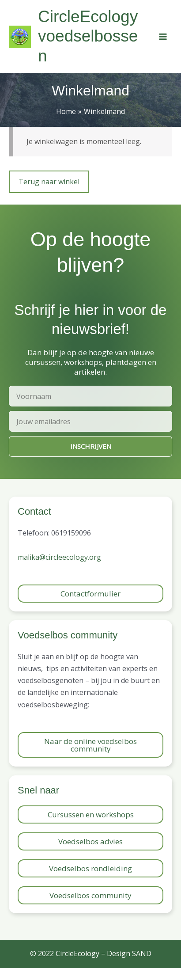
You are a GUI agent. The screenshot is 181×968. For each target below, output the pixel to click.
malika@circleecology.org (59, 557)
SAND (141, 953)
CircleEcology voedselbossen (88, 36)
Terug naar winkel (49, 181)
